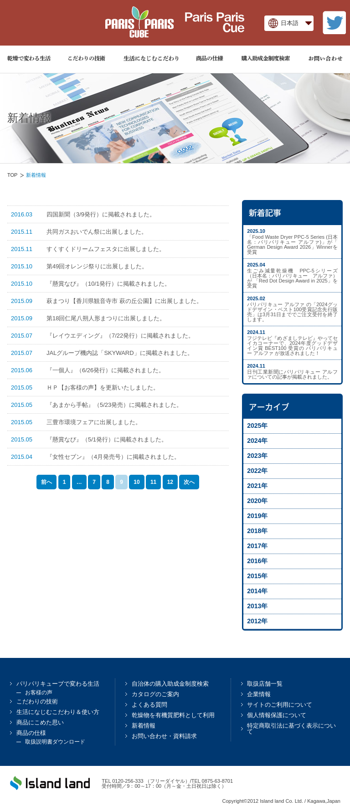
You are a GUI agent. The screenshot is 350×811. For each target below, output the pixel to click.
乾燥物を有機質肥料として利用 (173, 715)
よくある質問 (149, 705)
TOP (12, 175)
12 (170, 482)
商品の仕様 (31, 733)
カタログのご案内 (155, 694)
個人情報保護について (276, 715)
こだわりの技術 (37, 701)
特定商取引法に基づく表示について (291, 728)
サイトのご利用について (279, 705)
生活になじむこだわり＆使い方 (57, 712)
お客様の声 (38, 692)
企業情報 (259, 694)
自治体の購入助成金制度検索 (170, 684)
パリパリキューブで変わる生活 (57, 684)
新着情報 (143, 726)
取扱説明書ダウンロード (55, 741)
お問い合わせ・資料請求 (164, 736)
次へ (189, 482)
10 (136, 482)
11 (153, 482)
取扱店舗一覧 (265, 684)
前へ (46, 482)
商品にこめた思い (40, 722)
